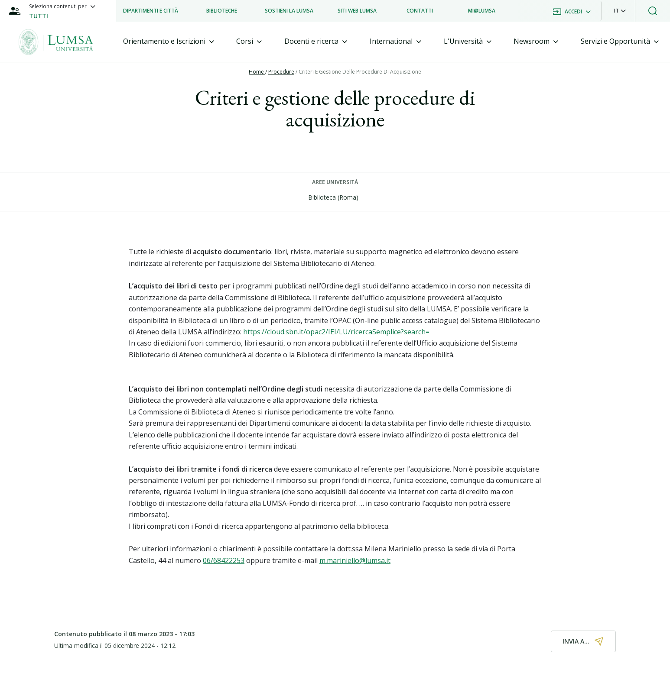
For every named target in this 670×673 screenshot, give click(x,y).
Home (257, 71)
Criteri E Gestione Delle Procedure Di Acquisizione (360, 71)
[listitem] (150, 11)
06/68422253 (223, 560)
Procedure (281, 71)
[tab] (168, 41)
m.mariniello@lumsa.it (354, 560)
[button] (619, 11)
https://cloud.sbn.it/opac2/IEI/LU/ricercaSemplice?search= (336, 331)
